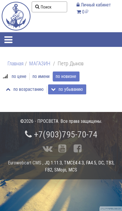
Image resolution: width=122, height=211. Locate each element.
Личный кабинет (94, 5)
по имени (41, 76)
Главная (15, 63)
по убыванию (67, 89)
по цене (19, 76)
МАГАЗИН (39, 63)
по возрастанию (25, 89)
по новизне (66, 76)
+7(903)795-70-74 (61, 134)
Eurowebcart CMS (24, 163)
